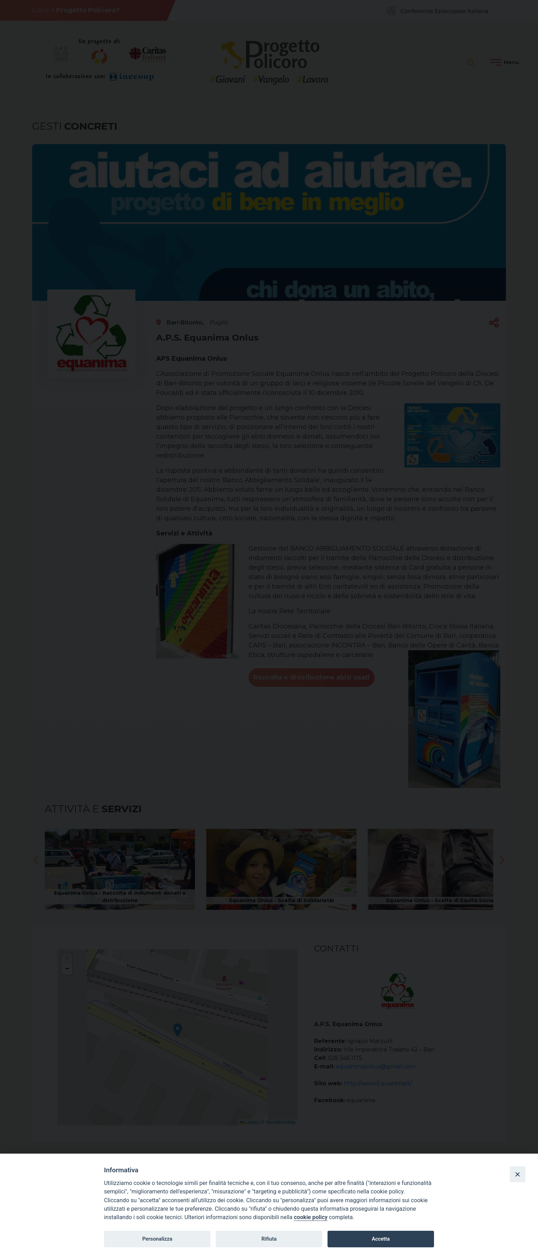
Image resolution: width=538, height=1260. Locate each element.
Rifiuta (268, 1239)
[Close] (517, 1174)
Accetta (381, 1239)
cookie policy (311, 1217)
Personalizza (157, 1239)
